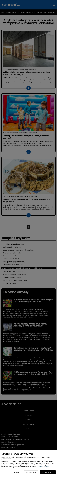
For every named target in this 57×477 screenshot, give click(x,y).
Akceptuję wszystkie (48, 472)
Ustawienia (17, 472)
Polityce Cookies (43, 467)
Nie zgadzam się (31, 472)
